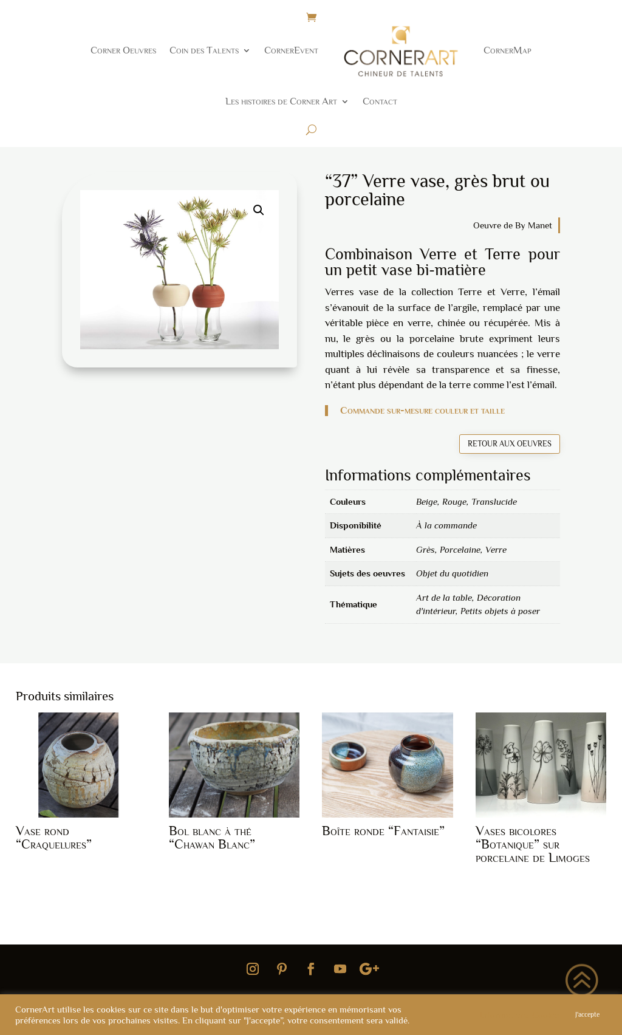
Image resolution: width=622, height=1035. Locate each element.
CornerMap (507, 50)
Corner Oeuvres (123, 50)
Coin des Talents (204, 50)
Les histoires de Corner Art (281, 101)
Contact (380, 101)
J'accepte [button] (587, 1014)
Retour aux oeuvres (510, 443)
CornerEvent (291, 50)
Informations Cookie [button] (519, 1015)
